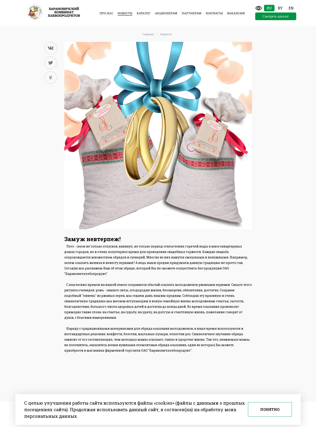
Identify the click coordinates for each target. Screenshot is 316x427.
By (280, 8)
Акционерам (166, 13)
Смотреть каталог (275, 16)
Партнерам (191, 13)
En (291, 8)
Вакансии (236, 13)
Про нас (106, 13)
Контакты (214, 13)
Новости (125, 13)
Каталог (144, 13)
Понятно (270, 409)
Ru (269, 8)
